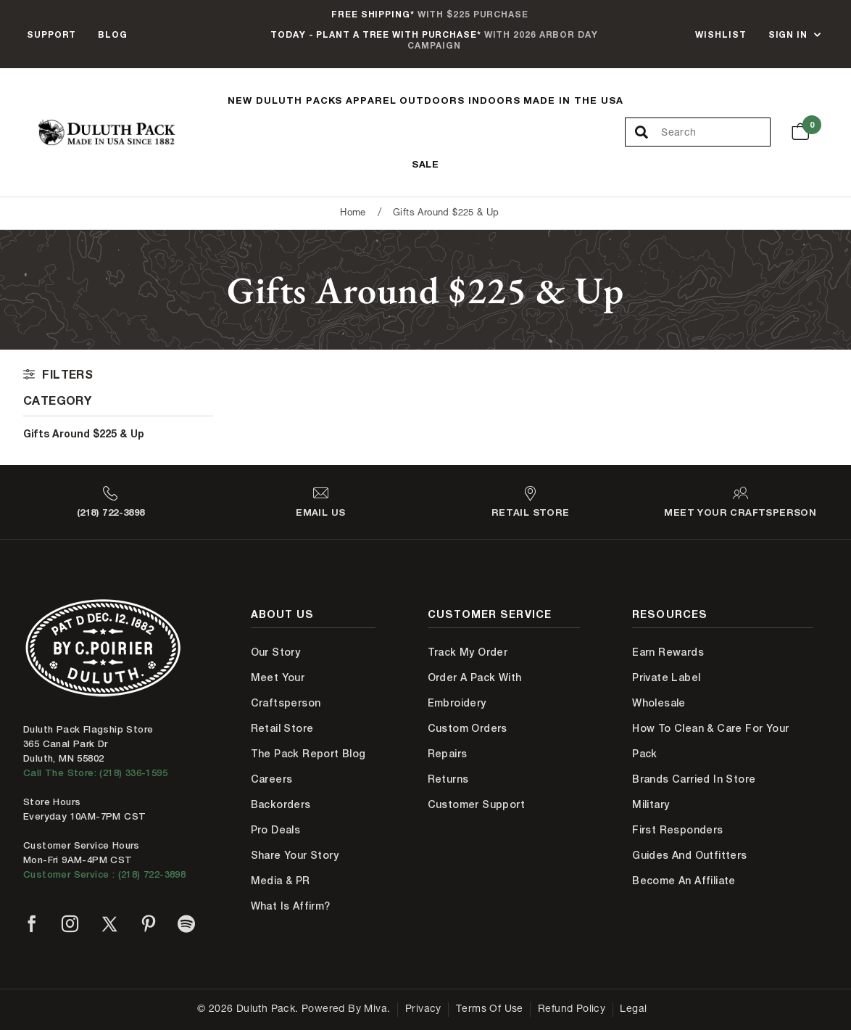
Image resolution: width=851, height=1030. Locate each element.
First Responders (677, 830)
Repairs (448, 753)
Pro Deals (276, 830)
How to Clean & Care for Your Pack (710, 740)
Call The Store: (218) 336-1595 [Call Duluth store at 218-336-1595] (95, 772)
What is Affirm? (291, 906)
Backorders (281, 804)
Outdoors (432, 100)
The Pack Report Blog (308, 753)
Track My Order (468, 652)
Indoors (494, 100)
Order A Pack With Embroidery (475, 690)
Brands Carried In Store (693, 779)
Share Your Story (295, 855)
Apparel (371, 100)
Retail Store (282, 728)
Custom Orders (467, 728)
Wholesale (659, 703)
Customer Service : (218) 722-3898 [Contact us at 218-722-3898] (104, 874)
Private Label (666, 677)
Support (51, 34)
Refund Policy (571, 1010)
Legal (633, 1010)
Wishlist (720, 34)
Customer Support (476, 804)
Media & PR (280, 880)
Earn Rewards (668, 652)
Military (650, 804)
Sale (426, 164)
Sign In (788, 34)
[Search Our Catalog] (715, 132)
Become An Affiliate (684, 880)
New (240, 100)
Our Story (276, 652)
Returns (448, 779)
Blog (113, 34)
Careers (272, 779)
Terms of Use (489, 1010)
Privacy (423, 1010)
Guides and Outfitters (689, 855)
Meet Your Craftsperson (286, 690)
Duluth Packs (299, 100)
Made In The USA (573, 100)
